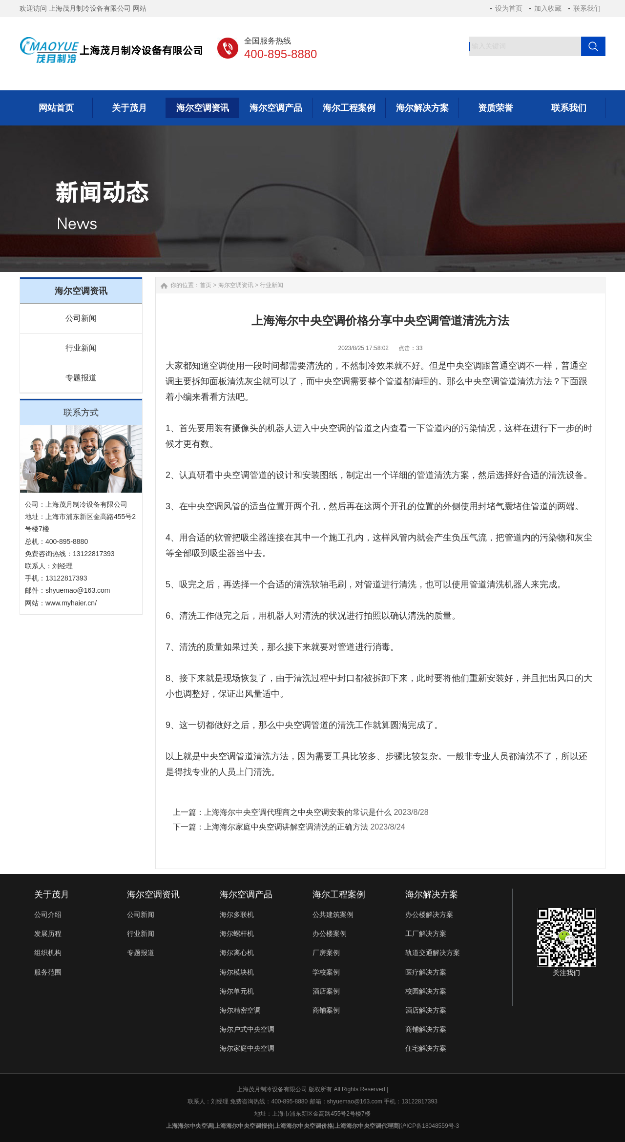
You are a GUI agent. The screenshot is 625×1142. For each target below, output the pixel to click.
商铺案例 (326, 1010)
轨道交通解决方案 (432, 952)
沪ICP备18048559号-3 (429, 1125)
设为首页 (508, 8)
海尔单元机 (237, 991)
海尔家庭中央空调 (247, 1048)
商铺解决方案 (425, 1029)
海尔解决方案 (431, 894)
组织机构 (48, 952)
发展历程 (48, 933)
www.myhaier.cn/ (71, 603)
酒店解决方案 (425, 1010)
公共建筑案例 (333, 914)
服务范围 (48, 972)
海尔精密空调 (240, 1010)
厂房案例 (326, 952)
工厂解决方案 (425, 933)
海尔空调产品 (246, 894)
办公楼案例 (329, 933)
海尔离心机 (237, 952)
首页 (205, 285)
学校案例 (326, 972)
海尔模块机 (237, 972)
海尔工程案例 (338, 894)
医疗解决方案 (425, 972)
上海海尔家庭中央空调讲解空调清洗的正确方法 (286, 827)
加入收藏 (548, 8)
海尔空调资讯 (235, 285)
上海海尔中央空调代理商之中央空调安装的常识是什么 (298, 812)
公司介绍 (48, 914)
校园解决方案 (425, 991)
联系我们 (587, 8)
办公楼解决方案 (429, 914)
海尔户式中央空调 (247, 1029)
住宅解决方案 (425, 1048)
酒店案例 (326, 991)
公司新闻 (81, 318)
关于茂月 (51, 894)
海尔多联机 (237, 914)
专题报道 (81, 378)
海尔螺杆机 (237, 933)
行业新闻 (81, 348)
